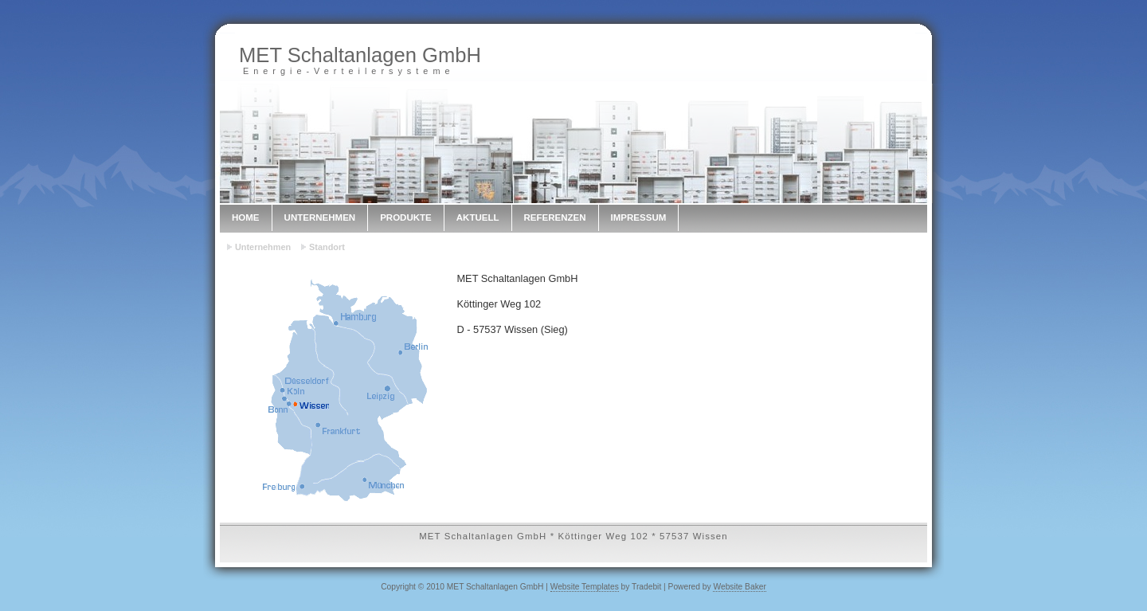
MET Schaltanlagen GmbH (360, 55)
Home (246, 217)
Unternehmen (320, 217)
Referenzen (555, 217)
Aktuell (477, 217)
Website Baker (739, 586)
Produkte (406, 217)
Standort (327, 247)
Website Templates (584, 586)
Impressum (639, 217)
